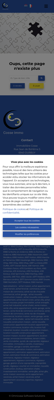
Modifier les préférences (27, 234)
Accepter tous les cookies (27, 220)
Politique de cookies (14, 209)
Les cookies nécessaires (27, 227)
